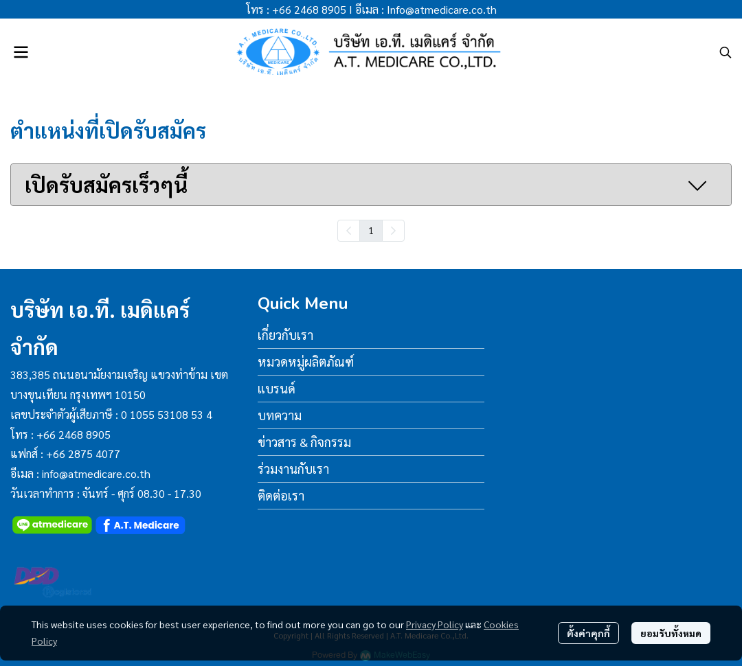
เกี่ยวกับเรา (285, 335)
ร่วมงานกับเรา (293, 468)
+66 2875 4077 (83, 453)
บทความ (280, 415)
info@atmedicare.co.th (96, 473)
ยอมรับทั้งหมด (670, 633)
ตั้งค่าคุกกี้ (588, 633)
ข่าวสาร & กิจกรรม (304, 442)
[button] (725, 52)
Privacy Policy (434, 624)
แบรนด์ (276, 388)
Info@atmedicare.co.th (442, 9)
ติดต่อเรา (281, 495)
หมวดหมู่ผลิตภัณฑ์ (306, 361)
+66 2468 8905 (309, 9)
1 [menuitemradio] (371, 230)
